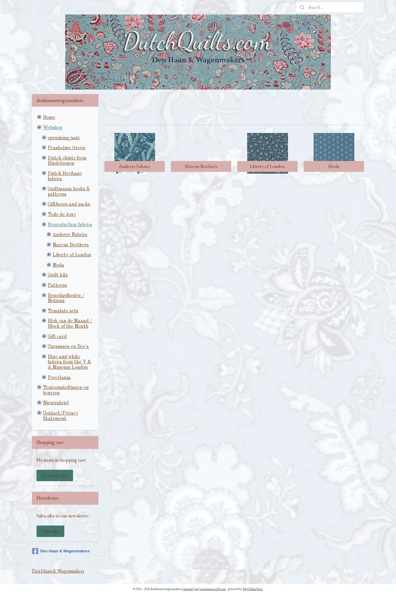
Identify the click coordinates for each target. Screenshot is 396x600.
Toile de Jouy (62, 214)
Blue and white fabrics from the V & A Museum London (69, 362)
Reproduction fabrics (70, 225)
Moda (58, 265)
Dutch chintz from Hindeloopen (67, 161)
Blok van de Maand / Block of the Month (70, 324)
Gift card (57, 336)
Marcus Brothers (71, 245)
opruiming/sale (64, 138)
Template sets (63, 311)
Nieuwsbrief (56, 403)
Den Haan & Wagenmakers (61, 551)
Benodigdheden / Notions (66, 298)
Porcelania (59, 377)
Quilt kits (58, 275)
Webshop (52, 127)
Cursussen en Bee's (68, 346)
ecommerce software (213, 589)
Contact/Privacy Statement (60, 416)
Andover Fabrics (70, 234)
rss (196, 589)
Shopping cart (54, 475)
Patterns (57, 285)
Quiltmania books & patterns (69, 192)
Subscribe (50, 531)
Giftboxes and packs (69, 204)
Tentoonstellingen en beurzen (66, 390)
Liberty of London (72, 255)
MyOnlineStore (253, 589)
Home (49, 117)
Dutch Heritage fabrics (65, 176)
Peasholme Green (66, 148)
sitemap (188, 589)
